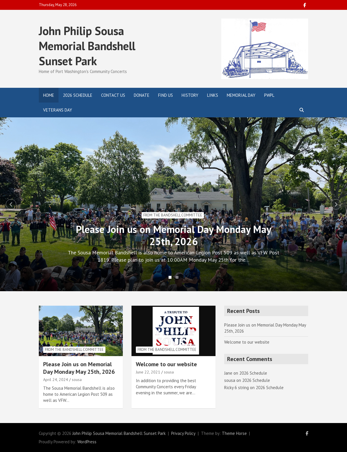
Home (48, 95)
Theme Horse (234, 433)
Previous (11, 204)
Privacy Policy (183, 433)
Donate (141, 95)
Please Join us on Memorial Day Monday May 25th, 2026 (173, 235)
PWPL (269, 95)
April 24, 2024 (55, 379)
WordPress (86, 441)
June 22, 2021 (148, 372)
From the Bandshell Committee (172, 215)
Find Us (165, 95)
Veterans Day (57, 110)
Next (336, 204)
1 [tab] (170, 277)
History (190, 95)
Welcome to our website (166, 364)
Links (212, 95)
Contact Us (113, 95)
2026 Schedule (77, 95)
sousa (77, 379)
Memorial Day (241, 95)
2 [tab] (177, 277)
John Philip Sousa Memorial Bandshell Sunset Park (87, 45)
